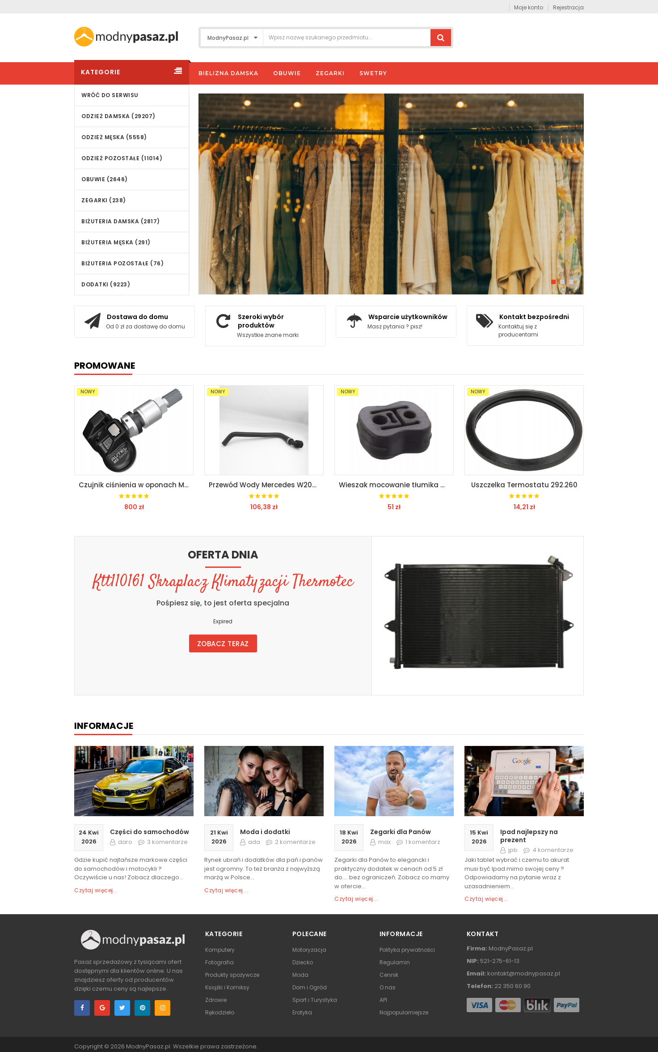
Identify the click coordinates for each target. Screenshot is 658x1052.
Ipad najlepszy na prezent (529, 835)
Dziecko (302, 962)
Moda (300, 975)
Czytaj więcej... (96, 890)
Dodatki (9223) (105, 284)
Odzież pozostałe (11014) (121, 158)
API (383, 1000)
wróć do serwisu (110, 95)
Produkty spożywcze (232, 975)
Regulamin (395, 962)
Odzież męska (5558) (114, 137)
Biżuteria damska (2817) (120, 221)
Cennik (389, 975)
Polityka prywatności (407, 950)
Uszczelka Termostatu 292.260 (524, 485)
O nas (388, 987)
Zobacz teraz (223, 643)
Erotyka (302, 1012)
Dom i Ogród (309, 987)
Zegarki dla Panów (400, 831)
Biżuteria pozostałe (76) (122, 263)
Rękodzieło (219, 1012)
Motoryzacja (309, 950)
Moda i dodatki (265, 831)
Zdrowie (216, 1000)
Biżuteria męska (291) (116, 242)
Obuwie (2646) (104, 179)
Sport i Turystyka (314, 1000)
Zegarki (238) (103, 200)
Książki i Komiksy (227, 987)
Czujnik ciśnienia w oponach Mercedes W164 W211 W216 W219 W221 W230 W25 (136, 485)
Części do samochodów (149, 831)
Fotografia (219, 962)
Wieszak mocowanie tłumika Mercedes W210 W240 (396, 485)
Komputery (220, 950)
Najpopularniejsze (404, 1012)
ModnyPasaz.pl (148, 1046)
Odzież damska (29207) (118, 116)
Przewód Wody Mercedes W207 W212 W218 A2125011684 (266, 485)
